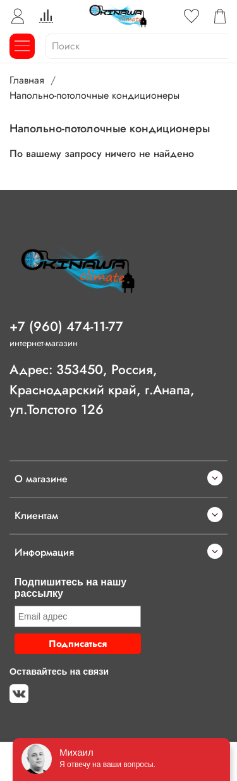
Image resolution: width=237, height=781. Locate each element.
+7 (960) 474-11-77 (66, 326)
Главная (26, 80)
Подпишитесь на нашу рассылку (70, 588)
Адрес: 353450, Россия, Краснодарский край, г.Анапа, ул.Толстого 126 (102, 389)
